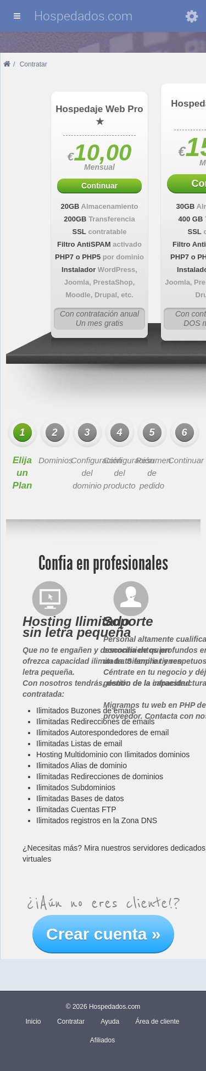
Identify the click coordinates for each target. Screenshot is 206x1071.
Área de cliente (157, 1021)
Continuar (99, 185)
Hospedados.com (83, 15)
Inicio (33, 1021)
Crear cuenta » (103, 934)
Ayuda (110, 1021)
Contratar (71, 1021)
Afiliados (102, 1040)
